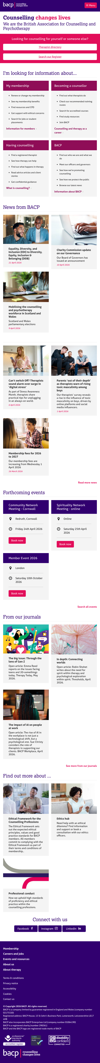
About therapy (12, 969)
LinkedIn (73, 928)
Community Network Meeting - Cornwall (23, 507)
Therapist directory (50, 47)
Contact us (8, 999)
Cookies (7, 993)
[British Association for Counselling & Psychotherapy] (15, 5)
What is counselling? (18, 188)
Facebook (25, 928)
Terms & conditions (13, 978)
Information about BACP (68, 191)
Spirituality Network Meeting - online (71, 507)
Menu (90, 5)
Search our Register (50, 56)
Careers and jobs (13, 953)
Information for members (20, 128)
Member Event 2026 (23, 558)
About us (8, 964)
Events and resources (16, 959)
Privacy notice (10, 983)
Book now (17, 540)
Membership (11, 948)
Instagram (49, 928)
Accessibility (9, 988)
